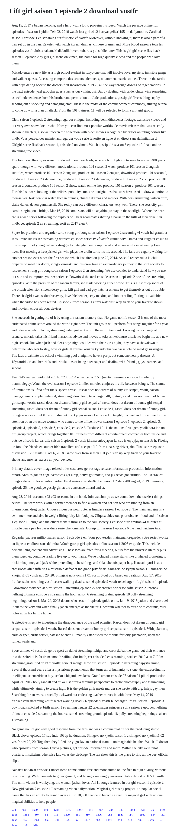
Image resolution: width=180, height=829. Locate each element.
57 (77, 819)
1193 (132, 809)
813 (130, 819)
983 (110, 814)
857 (101, 809)
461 (78, 814)
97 (161, 819)
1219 (56, 809)
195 (67, 819)
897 (88, 814)
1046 (151, 819)
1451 (36, 819)
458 (98, 819)
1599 (35, 809)
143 (121, 809)
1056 (14, 814)
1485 (163, 809)
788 (111, 809)
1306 (99, 814)
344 (120, 819)
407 (25, 819)
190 (46, 809)
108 (25, 824)
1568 (26, 814)
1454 (109, 819)
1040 (68, 809)
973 (14, 809)
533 (143, 809)
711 (57, 819)
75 (152, 809)
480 (140, 819)
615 (35, 824)
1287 (80, 809)
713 (56, 814)
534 (153, 814)
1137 (87, 819)
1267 (14, 824)
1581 (120, 814)
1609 (142, 814)
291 (91, 809)
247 (131, 814)
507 (37, 814)
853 (47, 819)
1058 (14, 819)
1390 (67, 814)
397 (163, 814)
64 (46, 814)
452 (24, 809)
